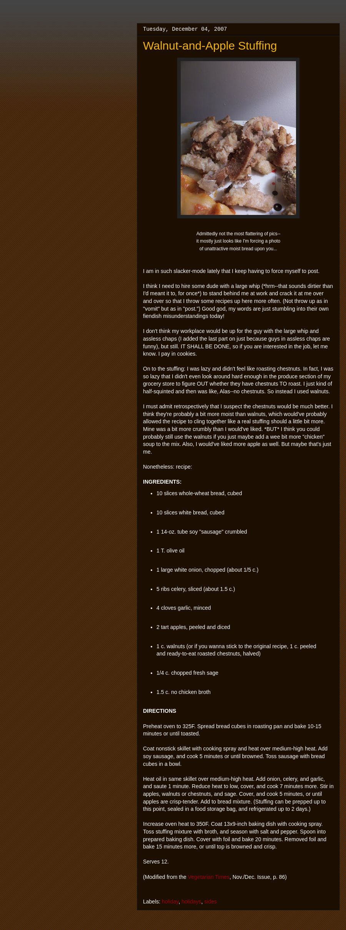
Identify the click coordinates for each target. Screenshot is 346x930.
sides (210, 901)
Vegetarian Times (209, 877)
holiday (170, 901)
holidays (191, 901)
